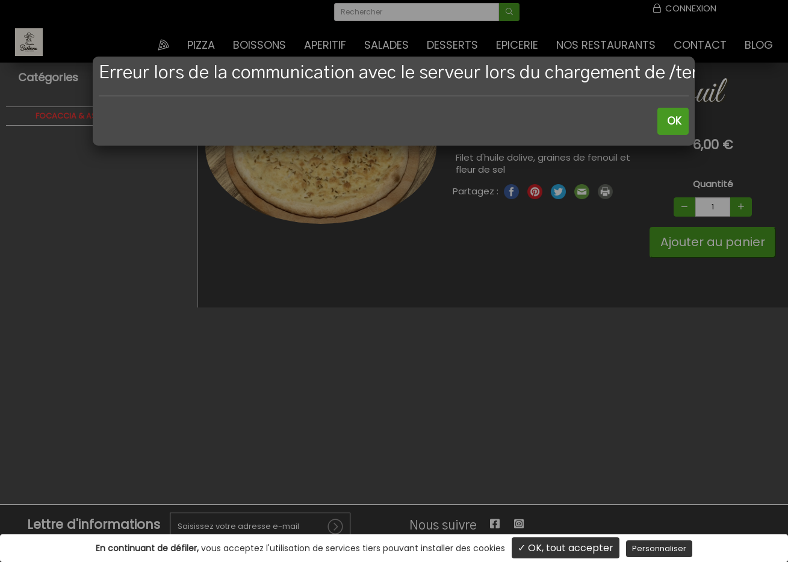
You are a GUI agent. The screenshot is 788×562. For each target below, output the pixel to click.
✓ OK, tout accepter (565, 548)
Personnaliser (659, 548)
